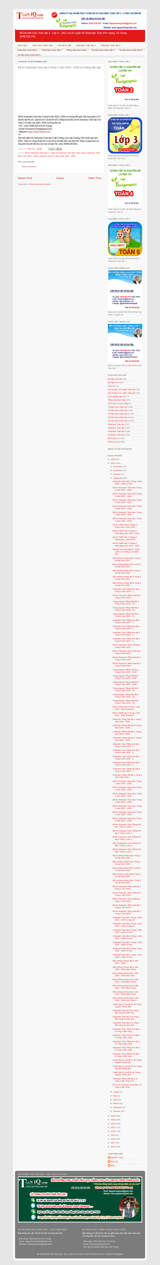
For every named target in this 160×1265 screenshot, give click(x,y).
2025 (113, 463)
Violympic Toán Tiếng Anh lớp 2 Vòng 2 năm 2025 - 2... (126, 751)
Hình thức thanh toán (42, 45)
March (116, 1103)
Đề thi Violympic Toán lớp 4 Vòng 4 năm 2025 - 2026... (127, 488)
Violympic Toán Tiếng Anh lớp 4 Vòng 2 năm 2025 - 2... (126, 763)
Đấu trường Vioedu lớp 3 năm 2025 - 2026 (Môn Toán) (125, 980)
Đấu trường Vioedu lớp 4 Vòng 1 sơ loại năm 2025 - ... (127, 869)
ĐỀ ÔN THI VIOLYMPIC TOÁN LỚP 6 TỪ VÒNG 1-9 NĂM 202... (126, 551)
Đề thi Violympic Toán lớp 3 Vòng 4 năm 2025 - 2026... (127, 495)
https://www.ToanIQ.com (39, 132)
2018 (113, 1139)
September (118, 478)
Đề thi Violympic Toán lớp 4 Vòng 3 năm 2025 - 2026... (127, 807)
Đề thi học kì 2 (114, 442)
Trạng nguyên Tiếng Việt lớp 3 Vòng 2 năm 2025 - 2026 (126, 677)
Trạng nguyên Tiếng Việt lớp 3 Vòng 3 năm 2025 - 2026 (126, 671)
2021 (113, 1127)
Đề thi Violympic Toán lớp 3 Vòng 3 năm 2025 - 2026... (127, 813)
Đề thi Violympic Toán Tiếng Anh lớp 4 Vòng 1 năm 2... (127, 844)
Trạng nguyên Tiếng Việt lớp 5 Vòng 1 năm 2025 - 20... (126, 701)
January (117, 1111)
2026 (113, 459)
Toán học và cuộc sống (118, 403)
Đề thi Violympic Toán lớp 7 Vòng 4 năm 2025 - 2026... (127, 513)
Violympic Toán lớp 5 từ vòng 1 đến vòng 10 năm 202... (126, 1024)
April (115, 1100)
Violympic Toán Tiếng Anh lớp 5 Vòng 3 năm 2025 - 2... (126, 633)
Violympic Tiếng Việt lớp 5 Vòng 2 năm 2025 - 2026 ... (127, 739)
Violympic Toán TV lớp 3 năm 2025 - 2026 (57, 156)
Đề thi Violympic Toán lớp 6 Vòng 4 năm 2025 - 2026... (127, 519)
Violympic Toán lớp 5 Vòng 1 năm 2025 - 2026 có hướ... (127, 931)
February (117, 1107)
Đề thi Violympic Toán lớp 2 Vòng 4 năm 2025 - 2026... (127, 501)
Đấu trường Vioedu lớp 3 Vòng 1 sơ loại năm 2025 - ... (127, 863)
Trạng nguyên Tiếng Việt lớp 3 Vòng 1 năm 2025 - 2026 (126, 683)
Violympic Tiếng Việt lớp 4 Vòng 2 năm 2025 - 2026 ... (127, 733)
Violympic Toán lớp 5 (52, 50)
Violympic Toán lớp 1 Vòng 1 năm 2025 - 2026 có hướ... (127, 956)
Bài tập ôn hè (113, 382)
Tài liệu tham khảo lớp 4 (130, 50)
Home (60, 178)
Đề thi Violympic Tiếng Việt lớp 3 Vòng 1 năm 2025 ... (127, 894)
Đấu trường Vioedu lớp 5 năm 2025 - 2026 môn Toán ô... (125, 999)
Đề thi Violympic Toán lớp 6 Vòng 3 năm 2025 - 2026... (127, 788)
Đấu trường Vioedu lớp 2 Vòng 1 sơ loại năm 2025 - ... (127, 856)
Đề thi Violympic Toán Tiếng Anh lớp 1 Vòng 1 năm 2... (127, 825)
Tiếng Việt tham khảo (76, 50)
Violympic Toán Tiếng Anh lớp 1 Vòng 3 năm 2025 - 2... (126, 590)
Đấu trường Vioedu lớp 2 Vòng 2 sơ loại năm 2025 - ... (127, 565)
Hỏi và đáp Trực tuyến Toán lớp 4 (122, 393)
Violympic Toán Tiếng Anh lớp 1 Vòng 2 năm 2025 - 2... (126, 745)
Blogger (119, 1254)
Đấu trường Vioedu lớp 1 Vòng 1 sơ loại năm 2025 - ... (127, 881)
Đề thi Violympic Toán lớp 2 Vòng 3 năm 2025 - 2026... (127, 819)
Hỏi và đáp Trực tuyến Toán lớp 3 (122, 389)
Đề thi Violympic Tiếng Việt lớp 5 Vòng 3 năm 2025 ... (127, 652)
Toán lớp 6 (104, 1247)
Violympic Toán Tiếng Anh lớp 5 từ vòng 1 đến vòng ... (126, 1048)
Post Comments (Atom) (40, 184)
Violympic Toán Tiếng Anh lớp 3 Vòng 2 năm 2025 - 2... (126, 757)
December (118, 467)
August (116, 1092)
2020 (113, 1131)
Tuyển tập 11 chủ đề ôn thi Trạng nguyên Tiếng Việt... (127, 1067)
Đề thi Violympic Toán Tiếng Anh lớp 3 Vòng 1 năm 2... (127, 838)
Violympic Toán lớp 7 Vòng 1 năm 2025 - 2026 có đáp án (127, 918)
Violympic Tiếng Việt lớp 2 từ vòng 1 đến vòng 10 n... (125, 1080)
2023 (113, 1120)
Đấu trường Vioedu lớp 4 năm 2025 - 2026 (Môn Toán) (125, 987)
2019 (113, 1135)
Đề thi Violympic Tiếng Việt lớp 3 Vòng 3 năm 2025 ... (127, 658)
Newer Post (25, 178)
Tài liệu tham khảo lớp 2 (118, 410)
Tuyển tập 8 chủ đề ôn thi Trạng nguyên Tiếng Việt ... (126, 1073)
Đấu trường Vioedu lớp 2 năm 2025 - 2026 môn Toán (125, 974)
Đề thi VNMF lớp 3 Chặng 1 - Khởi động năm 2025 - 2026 (126, 532)
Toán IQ (114, 1161)
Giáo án (111, 386)
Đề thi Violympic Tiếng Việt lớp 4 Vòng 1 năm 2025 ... (127, 887)
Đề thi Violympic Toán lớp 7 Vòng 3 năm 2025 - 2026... (127, 782)
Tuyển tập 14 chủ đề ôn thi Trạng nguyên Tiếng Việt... (127, 1005)
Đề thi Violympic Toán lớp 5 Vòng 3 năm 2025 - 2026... (127, 801)
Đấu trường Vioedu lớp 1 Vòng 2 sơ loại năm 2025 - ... (127, 559)
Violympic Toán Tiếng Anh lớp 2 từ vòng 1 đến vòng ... (126, 1030)
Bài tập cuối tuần (115, 379)
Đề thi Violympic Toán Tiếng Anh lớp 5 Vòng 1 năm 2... (127, 850)
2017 (113, 1143)
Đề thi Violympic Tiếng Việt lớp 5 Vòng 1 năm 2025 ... (127, 912)
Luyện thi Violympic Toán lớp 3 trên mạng (68, 153)
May (115, 1096)
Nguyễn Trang (117, 1157)
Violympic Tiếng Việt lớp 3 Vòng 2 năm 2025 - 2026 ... (127, 726)
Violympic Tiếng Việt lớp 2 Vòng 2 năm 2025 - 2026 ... (127, 720)
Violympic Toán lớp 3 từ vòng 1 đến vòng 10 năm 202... (126, 1011)
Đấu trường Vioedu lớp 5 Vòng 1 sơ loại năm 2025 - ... (127, 875)
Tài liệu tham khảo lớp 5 (28, 55)
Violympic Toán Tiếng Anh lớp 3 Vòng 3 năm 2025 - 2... (126, 627)
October (117, 474)
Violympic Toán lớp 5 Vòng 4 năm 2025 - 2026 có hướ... (127, 482)
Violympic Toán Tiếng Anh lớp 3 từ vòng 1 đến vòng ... (126, 1036)
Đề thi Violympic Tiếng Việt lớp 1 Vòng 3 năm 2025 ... (127, 596)
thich (113, 1165)
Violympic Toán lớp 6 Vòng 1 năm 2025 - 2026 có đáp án (127, 925)
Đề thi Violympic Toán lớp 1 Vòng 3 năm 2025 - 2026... (127, 795)
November (118, 470)
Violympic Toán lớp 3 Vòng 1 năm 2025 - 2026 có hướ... (127, 943)
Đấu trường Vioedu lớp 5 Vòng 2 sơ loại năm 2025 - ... (127, 584)
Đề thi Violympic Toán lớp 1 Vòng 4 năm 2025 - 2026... (127, 507)
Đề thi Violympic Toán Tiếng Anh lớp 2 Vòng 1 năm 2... (127, 832)
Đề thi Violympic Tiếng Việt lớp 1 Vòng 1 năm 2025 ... (127, 906)
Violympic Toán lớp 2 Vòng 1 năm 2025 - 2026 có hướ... (127, 949)
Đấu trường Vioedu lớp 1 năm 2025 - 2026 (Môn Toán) (125, 968)
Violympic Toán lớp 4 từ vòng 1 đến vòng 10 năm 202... (126, 1018)
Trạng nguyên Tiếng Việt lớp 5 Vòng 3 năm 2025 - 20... (126, 689)
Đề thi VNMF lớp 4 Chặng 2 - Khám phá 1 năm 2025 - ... (125, 538)
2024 (113, 1116)
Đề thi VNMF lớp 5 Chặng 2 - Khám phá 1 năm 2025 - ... (125, 526)
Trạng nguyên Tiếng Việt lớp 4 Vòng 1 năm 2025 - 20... (126, 615)
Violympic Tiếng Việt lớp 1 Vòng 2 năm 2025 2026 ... (127, 776)
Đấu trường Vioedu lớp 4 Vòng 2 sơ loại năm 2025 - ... (127, 578)
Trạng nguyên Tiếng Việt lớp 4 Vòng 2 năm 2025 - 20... (126, 609)
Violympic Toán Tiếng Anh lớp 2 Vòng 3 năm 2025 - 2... (126, 621)
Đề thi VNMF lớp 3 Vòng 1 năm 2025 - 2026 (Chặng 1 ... (126, 714)
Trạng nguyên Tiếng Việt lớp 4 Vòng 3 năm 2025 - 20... (126, 602)
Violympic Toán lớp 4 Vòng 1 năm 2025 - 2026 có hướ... (127, 937)
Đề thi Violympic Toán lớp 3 (37, 153)
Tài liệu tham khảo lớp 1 (118, 407)
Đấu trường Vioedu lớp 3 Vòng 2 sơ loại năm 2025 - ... (127, 571)
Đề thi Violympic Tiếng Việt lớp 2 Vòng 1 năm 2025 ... (127, 900)
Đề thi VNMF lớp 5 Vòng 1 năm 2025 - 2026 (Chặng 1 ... (126, 708)
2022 (113, 1124)
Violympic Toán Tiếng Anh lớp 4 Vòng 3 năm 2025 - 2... (126, 640)
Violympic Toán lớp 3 (110, 45)
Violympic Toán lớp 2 (86, 45)
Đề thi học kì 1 (114, 438)
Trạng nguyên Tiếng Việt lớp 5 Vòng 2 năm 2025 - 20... (126, 695)
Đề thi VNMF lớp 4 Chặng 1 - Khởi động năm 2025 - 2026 (126, 544)
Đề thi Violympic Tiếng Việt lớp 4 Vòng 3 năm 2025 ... (127, 664)
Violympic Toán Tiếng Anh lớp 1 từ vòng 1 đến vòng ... (126, 1055)
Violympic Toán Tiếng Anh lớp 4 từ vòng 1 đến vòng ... (126, 1042)
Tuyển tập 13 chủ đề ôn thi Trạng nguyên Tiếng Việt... (127, 1061)
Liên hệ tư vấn (64, 45)
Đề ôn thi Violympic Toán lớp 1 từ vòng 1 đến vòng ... (127, 1086)
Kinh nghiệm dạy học (117, 396)
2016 (113, 1147)
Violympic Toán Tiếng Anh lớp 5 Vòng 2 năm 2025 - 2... (126, 770)
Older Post (94, 178)
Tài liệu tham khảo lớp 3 (103, 50)
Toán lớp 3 (23, 45)
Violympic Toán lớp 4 (27, 50)
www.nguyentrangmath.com (39, 1244)
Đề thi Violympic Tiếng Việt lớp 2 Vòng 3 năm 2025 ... (127, 646)
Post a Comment (29, 166)
